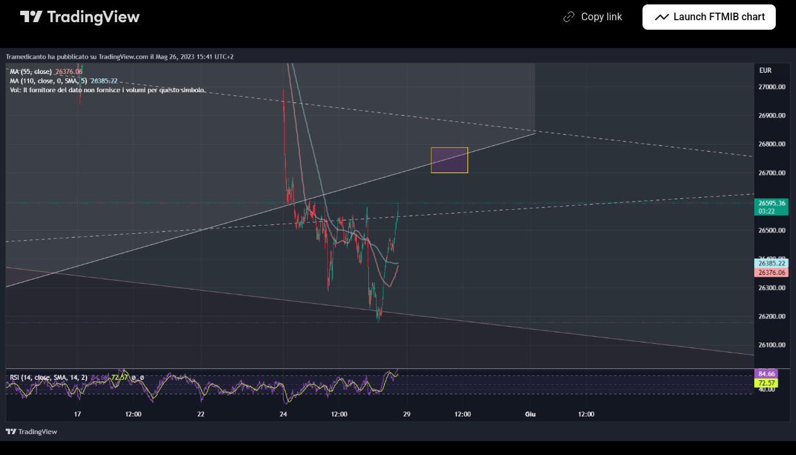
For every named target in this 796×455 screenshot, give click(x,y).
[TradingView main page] (80, 17)
